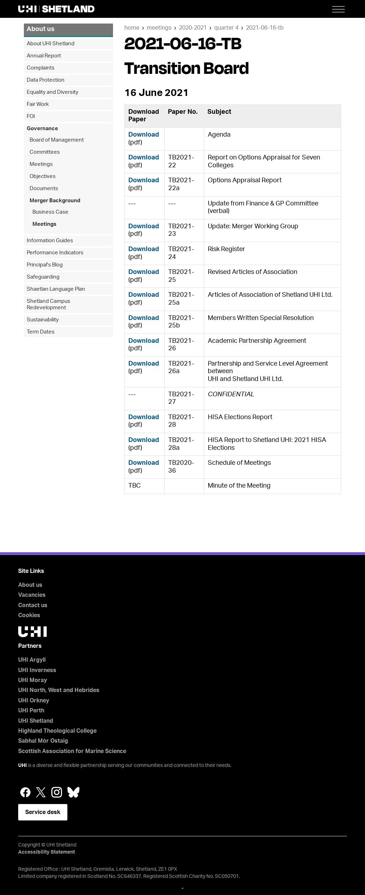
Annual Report (44, 56)
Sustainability (43, 319)
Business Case (50, 212)
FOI (31, 116)
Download (143, 135)
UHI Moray (32, 680)
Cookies (29, 615)
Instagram (56, 792)
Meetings (159, 28)
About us (41, 29)
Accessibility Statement (46, 852)
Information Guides (50, 240)
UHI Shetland (35, 721)
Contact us (32, 605)
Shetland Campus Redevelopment (48, 304)
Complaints (41, 68)
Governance (42, 128)
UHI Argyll (32, 660)
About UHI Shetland (50, 43)
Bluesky (73, 792)
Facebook (25, 792)
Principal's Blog (45, 265)
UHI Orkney (33, 700)
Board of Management (57, 140)
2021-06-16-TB (265, 28)
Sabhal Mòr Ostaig (43, 741)
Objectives (43, 176)
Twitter (41, 792)
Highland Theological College (57, 731)
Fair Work (38, 104)
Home (131, 28)
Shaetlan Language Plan (56, 289)
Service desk (42, 812)
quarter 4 (226, 28)
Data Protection (46, 80)
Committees (45, 152)
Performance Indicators (55, 252)
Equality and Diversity (52, 92)
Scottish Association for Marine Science (72, 751)
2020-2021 (193, 28)
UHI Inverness (37, 670)
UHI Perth (31, 710)
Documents (44, 188)
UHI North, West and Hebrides (58, 690)
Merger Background (55, 200)
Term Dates (41, 332)
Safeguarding (43, 277)
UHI (22, 765)
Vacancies (32, 595)
